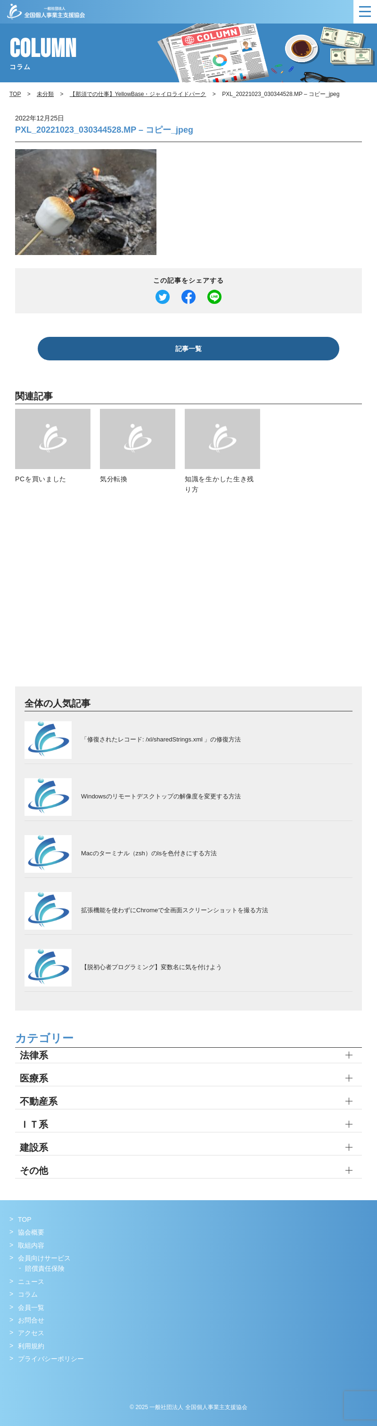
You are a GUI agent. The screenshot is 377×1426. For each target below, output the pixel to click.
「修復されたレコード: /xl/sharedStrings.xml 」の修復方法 (161, 739)
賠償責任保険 (45, 1268)
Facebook (17, 1378)
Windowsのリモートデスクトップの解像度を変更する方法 (161, 796)
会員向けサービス (44, 1258)
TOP (25, 1219)
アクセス (31, 1333)
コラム (28, 1294)
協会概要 (31, 1232)
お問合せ (31, 1320)
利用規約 (31, 1346)
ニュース (31, 1281)
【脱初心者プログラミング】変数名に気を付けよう (151, 967)
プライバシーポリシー (51, 1358)
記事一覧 (188, 348)
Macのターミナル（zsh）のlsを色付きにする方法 (149, 853)
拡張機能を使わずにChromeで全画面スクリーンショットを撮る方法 (174, 910)
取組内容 (31, 1245)
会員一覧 (31, 1307)
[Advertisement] (188, 595)
